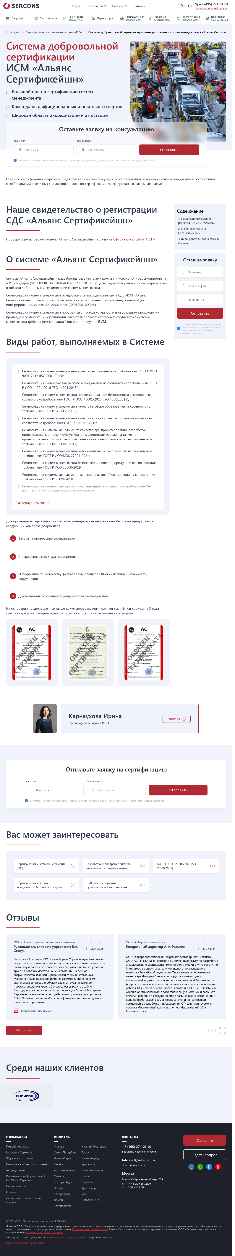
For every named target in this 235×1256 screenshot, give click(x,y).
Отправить (169, 150)
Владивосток (62, 1206)
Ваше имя (44, 147)
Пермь (58, 1188)
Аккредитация (15, 1170)
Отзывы (11, 1192)
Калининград (90, 1158)
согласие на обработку (67, 1237)
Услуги (76, 6)
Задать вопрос (204, 1154)
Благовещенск (91, 1200)
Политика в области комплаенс (27, 1164)
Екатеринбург (63, 1182)
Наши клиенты (16, 1186)
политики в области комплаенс (44, 1232)
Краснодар (89, 1188)
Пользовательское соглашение (90, 1229)
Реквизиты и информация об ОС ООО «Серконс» (25, 1178)
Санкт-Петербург (65, 1152)
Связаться (205, 1140)
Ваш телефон (107, 147)
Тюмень (59, 1200)
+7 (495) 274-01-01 (213, 4)
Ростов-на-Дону (64, 1170)
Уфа (84, 1194)
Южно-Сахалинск (93, 1170)
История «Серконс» (19, 1152)
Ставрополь (62, 1194)
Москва (59, 1146)
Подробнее (173, 718)
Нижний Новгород (94, 1146)
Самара (59, 1176)
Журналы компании (19, 1158)
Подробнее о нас (17, 1146)
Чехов (86, 1176)
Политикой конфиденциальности (137, 160)
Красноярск (89, 1164)
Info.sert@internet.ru (138, 1160)
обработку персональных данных (50, 160)
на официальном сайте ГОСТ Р (132, 239)
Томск (85, 1152)
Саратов (87, 1182)
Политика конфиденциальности (25, 1242)
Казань (58, 1164)
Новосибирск (63, 1158)
